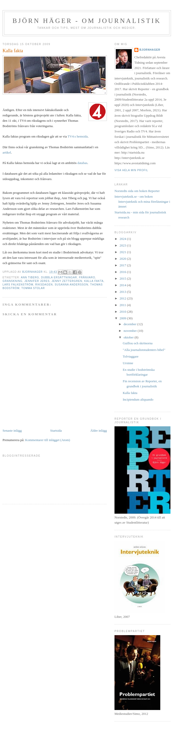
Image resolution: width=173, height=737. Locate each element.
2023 (123, 245)
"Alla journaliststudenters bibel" (144, 350)
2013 (123, 292)
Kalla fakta (94, 281)
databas (82, 163)
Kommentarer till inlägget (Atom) (47, 440)
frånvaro (87, 277)
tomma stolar (33, 288)
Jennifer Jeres (37, 281)
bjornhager (149, 49)
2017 (123, 265)
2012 (123, 298)
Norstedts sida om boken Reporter (137, 191)
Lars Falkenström (18, 284)
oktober (129, 337)
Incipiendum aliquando (138, 399)
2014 (123, 285)
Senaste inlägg (12, 430)
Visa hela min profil (131, 170)
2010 (123, 311)
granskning (12, 281)
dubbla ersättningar (59, 277)
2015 (123, 278)
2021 (123, 252)
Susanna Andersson (71, 284)
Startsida (56, 430)
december (130, 324)
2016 (123, 272)
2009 (123, 318)
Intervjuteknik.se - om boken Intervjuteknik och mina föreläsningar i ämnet (142, 201)
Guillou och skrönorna (137, 343)
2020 (123, 259)
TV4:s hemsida (78, 136)
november (131, 331)
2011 (123, 305)
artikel (7, 152)
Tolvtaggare (130, 356)
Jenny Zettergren (67, 281)
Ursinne (128, 363)
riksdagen (44, 284)
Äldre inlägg (98, 430)
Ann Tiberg (30, 277)
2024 (123, 239)
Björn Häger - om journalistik (86, 20)
